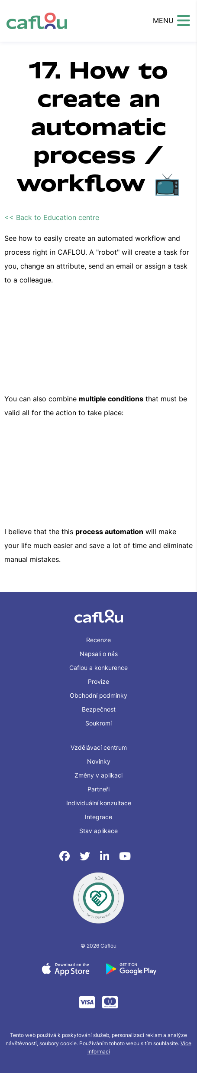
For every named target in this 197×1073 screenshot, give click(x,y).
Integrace (98, 816)
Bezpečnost (99, 709)
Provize (98, 681)
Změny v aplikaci (98, 775)
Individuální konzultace (98, 803)
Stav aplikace (98, 830)
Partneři (98, 789)
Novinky (98, 761)
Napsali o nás (99, 653)
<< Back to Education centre (51, 217)
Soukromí (98, 723)
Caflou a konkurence (98, 667)
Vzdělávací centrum (99, 747)
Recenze (98, 639)
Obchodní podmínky (98, 695)
